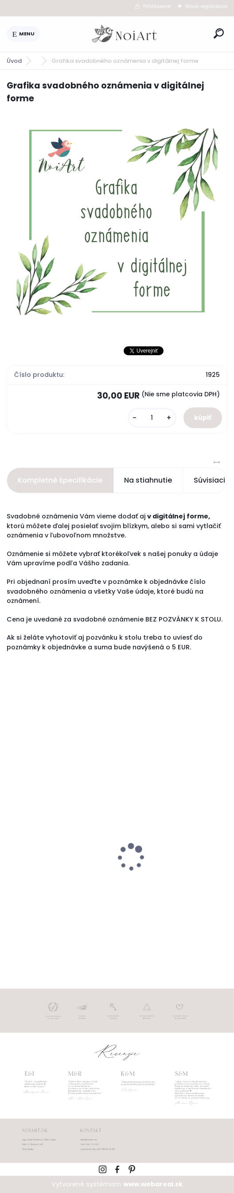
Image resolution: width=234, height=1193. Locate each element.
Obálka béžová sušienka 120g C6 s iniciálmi (168, 873)
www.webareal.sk (153, 1184)
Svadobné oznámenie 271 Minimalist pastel (56, 872)
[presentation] (13, 842)
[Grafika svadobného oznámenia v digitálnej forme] (117, 221)
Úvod (14, 61)
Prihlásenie (157, 6)
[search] (218, 33)
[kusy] (152, 418)
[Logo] (125, 34)
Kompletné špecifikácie (60, 480)
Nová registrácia (206, 6)
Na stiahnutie (148, 480)
